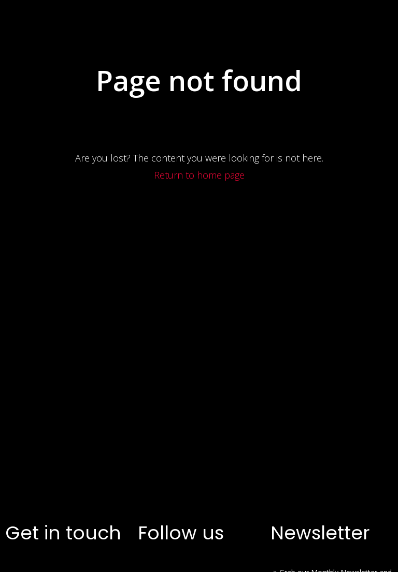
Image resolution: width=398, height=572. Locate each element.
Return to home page (199, 349)
